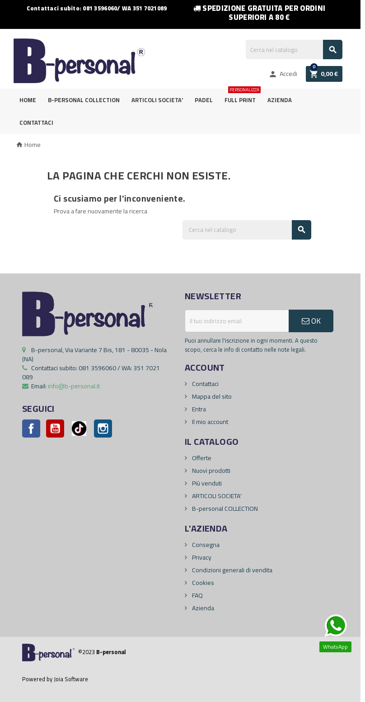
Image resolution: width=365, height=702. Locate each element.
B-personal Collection (84, 99)
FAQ (197, 595)
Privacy (201, 557)
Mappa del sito (211, 396)
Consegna (205, 545)
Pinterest (79, 428)
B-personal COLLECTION (224, 508)
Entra (198, 409)
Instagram (103, 428)
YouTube (55, 428)
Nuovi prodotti (210, 470)
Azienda (279, 99)
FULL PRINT (242, 97)
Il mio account (209, 422)
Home (27, 99)
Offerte (201, 458)
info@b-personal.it (74, 386)
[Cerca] (294, 49)
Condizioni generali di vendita (231, 570)
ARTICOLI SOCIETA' (157, 99)
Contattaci (36, 122)
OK (311, 321)
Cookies (202, 583)
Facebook (31, 428)
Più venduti (206, 483)
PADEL (204, 99)
